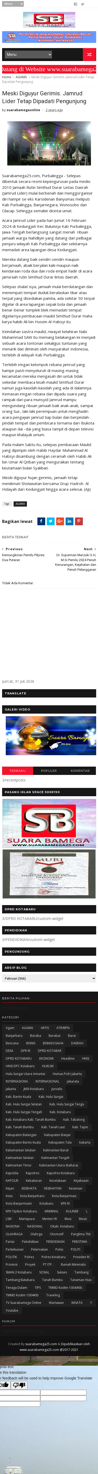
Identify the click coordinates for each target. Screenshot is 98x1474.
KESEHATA (29, 1188)
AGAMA (21, 77)
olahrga (36, 1234)
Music (83, 1219)
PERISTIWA (79, 1242)
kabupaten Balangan (21, 1135)
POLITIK (11, 1257)
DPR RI (25, 1051)
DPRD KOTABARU (19, 1059)
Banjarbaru (14, 1035)
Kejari (10, 1188)
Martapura (27, 1219)
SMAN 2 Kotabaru (19, 1272)
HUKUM (48, 1066)
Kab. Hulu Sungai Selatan (24, 1104)
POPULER (49, 771)
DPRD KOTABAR (49, 1051)
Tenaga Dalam (16, 1287)
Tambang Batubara (20, 1280)
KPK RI (65, 1203)
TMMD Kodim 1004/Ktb (65, 1287)
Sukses (62, 1272)
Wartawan (56, 1303)
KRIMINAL (52, 1211)
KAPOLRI (12, 1181)
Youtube (12, 1311)
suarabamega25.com (41, 1344)
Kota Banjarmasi (64, 1196)
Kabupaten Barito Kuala (23, 1142)
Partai (10, 1242)
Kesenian (75, 1188)
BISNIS (30, 1043)
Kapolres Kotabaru (61, 1173)
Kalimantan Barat (55, 1150)
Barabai (54, 1035)
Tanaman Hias (80, 1280)
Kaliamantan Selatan (21, 1150)
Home (6, 77)
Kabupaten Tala (60, 1142)
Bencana (12, 1043)
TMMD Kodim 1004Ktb (22, 1295)
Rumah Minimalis (73, 1265)
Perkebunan (15, 1249)
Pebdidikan (30, 1242)
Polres (29, 1257)
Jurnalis (56, 1089)
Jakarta (11, 1089)
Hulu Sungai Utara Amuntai (25, 1074)
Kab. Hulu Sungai (51, 1097)
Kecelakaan (57, 1181)
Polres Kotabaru (54, 1257)
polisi (59, 1249)
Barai (72, 1035)
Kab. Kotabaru (60, 1112)
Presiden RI (81, 1257)
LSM (8, 1219)
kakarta (84, 1142)
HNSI (85, 1059)
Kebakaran (34, 1181)
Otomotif (57, 1234)
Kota (9, 1196)
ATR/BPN (63, 1028)
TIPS (38, 1287)
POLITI (75, 1249)
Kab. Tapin (80, 1127)
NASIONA (13, 1226)
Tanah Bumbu (52, 1280)
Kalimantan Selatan (20, 1158)
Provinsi (12, 1265)
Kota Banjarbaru (32, 1196)
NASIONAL (35, 1226)
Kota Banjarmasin (19, 1203)
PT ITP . (48, 1265)
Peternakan (39, 1249)
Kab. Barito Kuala (18, 1097)
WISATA (77, 1303)
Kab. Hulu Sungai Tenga (66, 1104)
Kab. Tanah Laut (53, 1127)
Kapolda (12, 1173)
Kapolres (32, 1173)
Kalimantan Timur (19, 1165)
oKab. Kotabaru (62, 1226)
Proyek (30, 1265)
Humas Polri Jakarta (67, 1074)
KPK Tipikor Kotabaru (21, 1211)
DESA (9, 1051)
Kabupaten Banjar (57, 1135)
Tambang (81, 1272)
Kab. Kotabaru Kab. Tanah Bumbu (31, 1120)
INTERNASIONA (17, 1081)
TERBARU (17, 771)
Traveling (53, 1295)
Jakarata (73, 1081)
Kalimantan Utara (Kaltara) (58, 1165)
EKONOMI (46, 1059)
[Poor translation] (19, 1385)
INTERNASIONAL (47, 1081)
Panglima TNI (80, 1234)
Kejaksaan (81, 1181)
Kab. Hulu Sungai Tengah (24, 1112)
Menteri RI (49, 1219)
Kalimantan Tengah (55, 1158)
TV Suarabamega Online (23, 1303)
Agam (10, 1028)
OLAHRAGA (14, 1234)
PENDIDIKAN (55, 1242)
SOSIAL (44, 1272)
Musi (68, 1219)
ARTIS (45, 1028)
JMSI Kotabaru (34, 1089)
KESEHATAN (52, 1188)
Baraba (35, 1035)
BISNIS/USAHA (53, 1043)
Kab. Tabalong (74, 1120)
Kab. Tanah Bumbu (20, 1127)
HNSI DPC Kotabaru (20, 1066)
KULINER (72, 1211)
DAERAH (77, 1043)
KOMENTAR (80, 771)
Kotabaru (46, 1203)
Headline (67, 1059)
